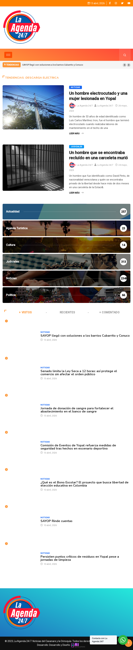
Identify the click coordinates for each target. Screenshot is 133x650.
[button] (124, 65)
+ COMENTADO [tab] (103, 312)
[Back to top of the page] (128, 643)
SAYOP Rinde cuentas (56, 521)
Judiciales (76, 147)
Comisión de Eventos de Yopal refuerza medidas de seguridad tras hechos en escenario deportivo (78, 447)
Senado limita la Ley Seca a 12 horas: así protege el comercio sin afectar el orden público (79, 372)
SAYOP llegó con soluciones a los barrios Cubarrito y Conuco (52, 64)
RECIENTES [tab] (60, 312)
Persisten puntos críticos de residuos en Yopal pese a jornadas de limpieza (80, 558)
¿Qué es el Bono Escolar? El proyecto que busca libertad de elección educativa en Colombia (84, 484)
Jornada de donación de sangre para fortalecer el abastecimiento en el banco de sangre (77, 410)
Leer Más (76, 133)
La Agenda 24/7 (85, 105)
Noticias (75, 87)
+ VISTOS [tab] (18, 312)
